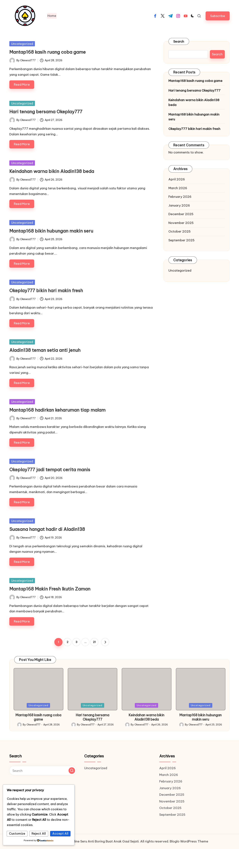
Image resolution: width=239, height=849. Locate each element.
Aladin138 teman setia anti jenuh (44, 350)
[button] (218, 15)
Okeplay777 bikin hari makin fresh (46, 290)
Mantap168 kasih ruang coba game (47, 52)
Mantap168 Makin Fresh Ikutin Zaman (49, 589)
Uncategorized (22, 44)
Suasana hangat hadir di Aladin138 (47, 529)
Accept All (60, 833)
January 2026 (179, 205)
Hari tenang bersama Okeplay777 (45, 111)
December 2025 (180, 214)
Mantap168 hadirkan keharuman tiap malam (57, 410)
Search (178, 41)
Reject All (39, 833)
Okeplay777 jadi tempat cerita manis (49, 469)
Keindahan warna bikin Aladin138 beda (51, 171)
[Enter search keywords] (43, 770)
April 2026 (176, 179)
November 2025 (181, 223)
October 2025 (179, 231)
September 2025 (181, 240)
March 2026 (177, 188)
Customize (17, 833)
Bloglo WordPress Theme (189, 841)
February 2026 (179, 197)
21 (94, 642)
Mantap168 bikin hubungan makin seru (51, 231)
